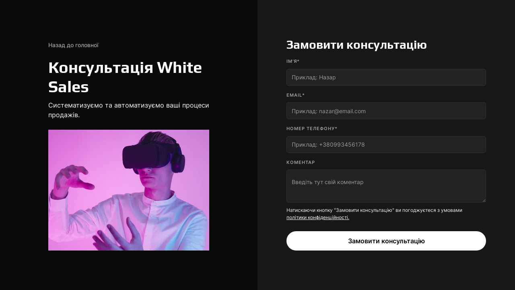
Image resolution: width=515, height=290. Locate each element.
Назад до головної (73, 44)
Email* (295, 95)
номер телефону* (312, 128)
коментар (300, 162)
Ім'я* (293, 61)
